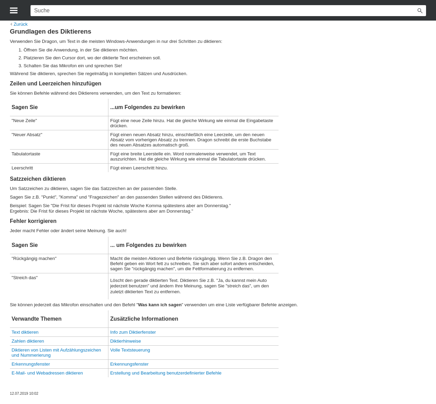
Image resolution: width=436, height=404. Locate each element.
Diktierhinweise (125, 341)
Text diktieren (25, 332)
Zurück (19, 24)
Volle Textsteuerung (130, 350)
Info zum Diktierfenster (133, 332)
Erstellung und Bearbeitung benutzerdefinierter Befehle (166, 373)
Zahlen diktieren (28, 341)
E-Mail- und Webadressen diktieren (47, 373)
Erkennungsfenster (31, 364)
